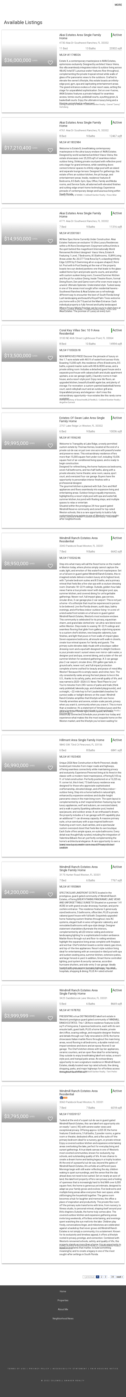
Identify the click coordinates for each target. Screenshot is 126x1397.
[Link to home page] (4, 5)
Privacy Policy (39, 1369)
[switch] (50, 61)
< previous (89, 1277)
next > (119, 1277)
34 (112, 1277)
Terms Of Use (17, 1369)
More (118, 4)
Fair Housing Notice (104, 1369)
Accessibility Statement (70, 1369)
